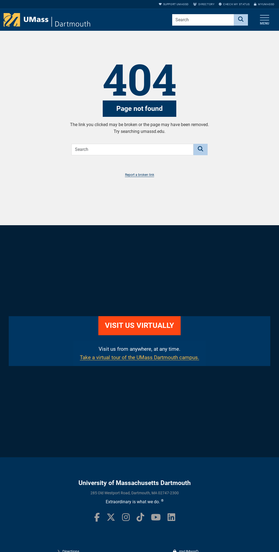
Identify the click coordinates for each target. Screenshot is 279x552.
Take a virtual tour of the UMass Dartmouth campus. (139, 357)
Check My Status (234, 4)
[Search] (241, 20)
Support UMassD (174, 4)
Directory (203, 4)
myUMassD (264, 4)
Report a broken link (139, 175)
